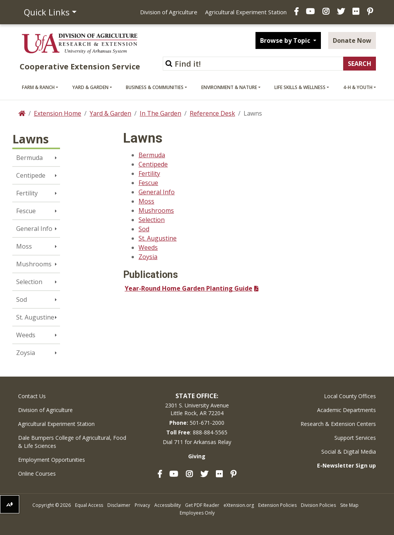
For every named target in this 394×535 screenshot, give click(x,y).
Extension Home (57, 113)
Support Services (355, 437)
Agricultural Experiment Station (246, 12)
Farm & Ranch (38, 87)
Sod (21, 299)
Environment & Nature (229, 87)
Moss (24, 246)
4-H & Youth (357, 87)
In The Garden (160, 113)
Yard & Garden (90, 87)
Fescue (26, 211)
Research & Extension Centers (338, 423)
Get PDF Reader (202, 505)
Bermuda (29, 157)
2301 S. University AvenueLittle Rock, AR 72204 (197, 409)
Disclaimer (118, 505)
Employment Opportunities (51, 459)
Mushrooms (34, 264)
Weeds (25, 335)
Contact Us (32, 396)
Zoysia (25, 352)
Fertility (27, 193)
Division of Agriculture (168, 12)
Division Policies (318, 505)
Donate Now (352, 40)
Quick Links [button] (47, 12)
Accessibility (167, 505)
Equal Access (89, 505)
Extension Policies (277, 505)
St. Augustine (35, 317)
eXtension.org (239, 505)
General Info (34, 228)
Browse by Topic (286, 40)
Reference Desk (212, 113)
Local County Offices (350, 396)
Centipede (30, 175)
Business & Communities (155, 87)
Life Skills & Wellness (300, 87)
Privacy (142, 505)
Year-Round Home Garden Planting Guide (188, 288)
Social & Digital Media (348, 451)
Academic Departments (346, 410)
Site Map (349, 505)
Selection (29, 282)
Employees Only (197, 513)
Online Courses (37, 473)
